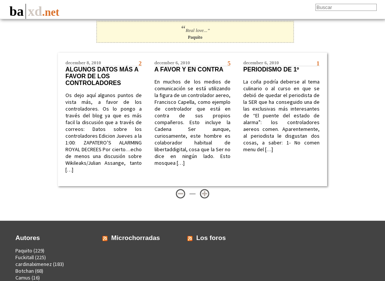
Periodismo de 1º (271, 69)
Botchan (24, 270)
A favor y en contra (189, 69)
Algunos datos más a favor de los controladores (101, 76)
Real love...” (195, 30)
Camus (22, 277)
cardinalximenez (33, 264)
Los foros (211, 238)
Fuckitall (24, 257)
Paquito (23, 250)
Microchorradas (135, 238)
